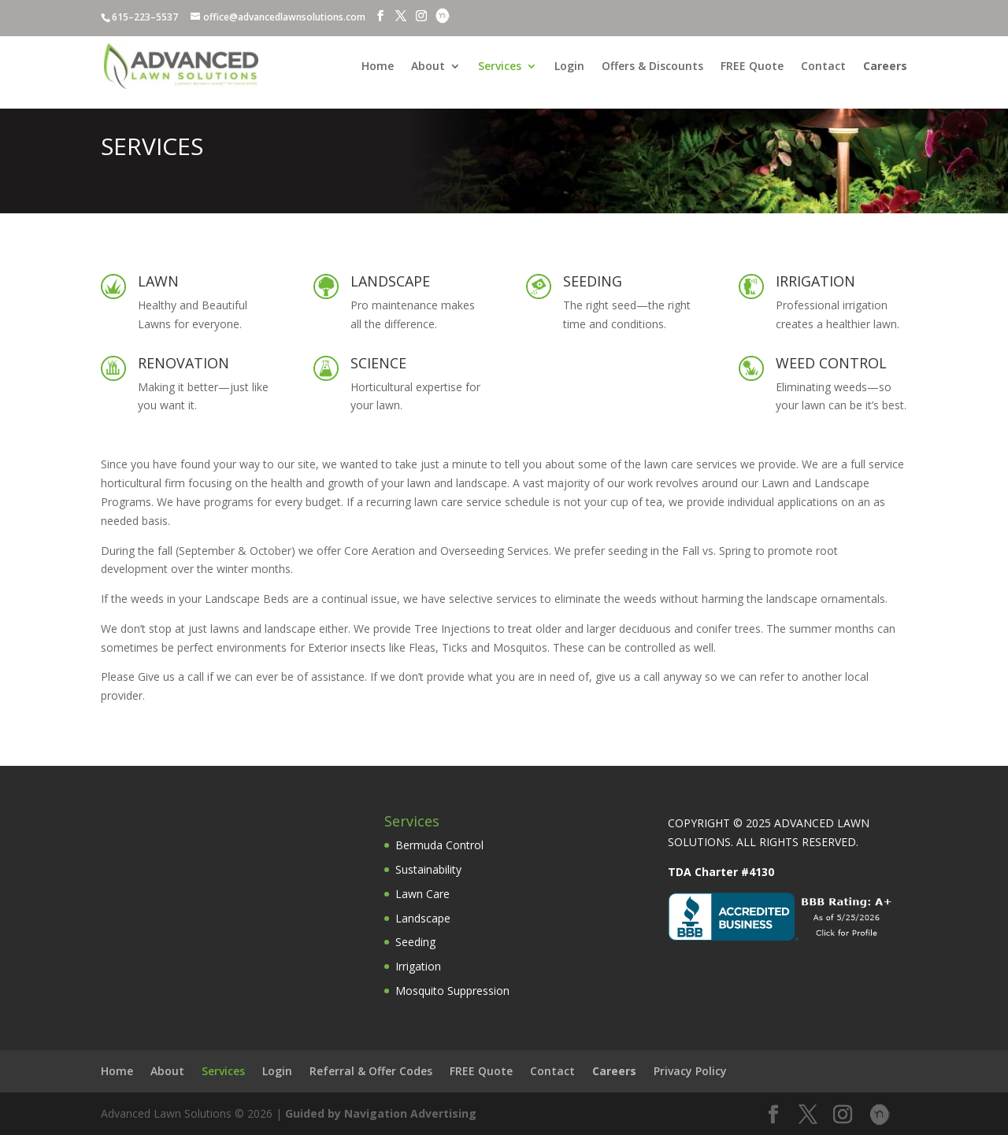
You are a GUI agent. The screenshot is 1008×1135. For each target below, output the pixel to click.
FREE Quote (752, 67)
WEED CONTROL (831, 362)
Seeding (415, 941)
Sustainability (428, 869)
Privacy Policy (690, 1070)
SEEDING (592, 281)
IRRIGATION (815, 281)
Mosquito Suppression (452, 990)
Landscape (422, 918)
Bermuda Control (439, 844)
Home (377, 67)
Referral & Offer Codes (370, 1070)
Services (499, 67)
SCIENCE (378, 362)
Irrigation (418, 966)
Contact (823, 67)
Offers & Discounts (652, 67)
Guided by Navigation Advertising (380, 1113)
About (428, 67)
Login (569, 67)
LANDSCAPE (390, 281)
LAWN (158, 281)
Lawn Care (422, 893)
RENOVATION (183, 362)
